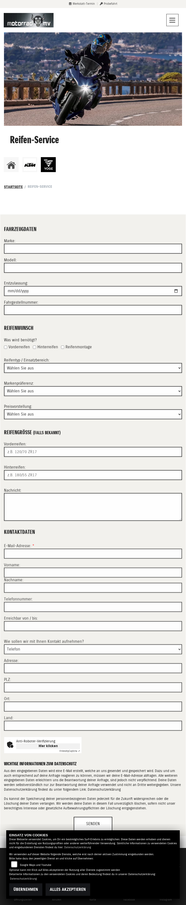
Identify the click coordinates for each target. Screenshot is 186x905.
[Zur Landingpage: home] (11, 164)
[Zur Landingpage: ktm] (29, 164)
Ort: (7, 720)
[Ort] (93, 728)
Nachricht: (12, 501)
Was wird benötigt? (20, 350)
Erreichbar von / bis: (21, 639)
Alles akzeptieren (68, 889)
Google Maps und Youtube (35, 865)
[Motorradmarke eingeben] (93, 259)
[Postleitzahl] (93, 709)
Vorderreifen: (15, 454)
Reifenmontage (78, 357)
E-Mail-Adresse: (19, 567)
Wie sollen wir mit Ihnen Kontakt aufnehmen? (44, 662)
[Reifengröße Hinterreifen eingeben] (93, 486)
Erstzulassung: (16, 293)
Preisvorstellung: (18, 417)
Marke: (9, 251)
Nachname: (13, 601)
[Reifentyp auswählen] (93, 379)
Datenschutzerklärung (104, 789)
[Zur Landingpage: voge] (48, 164)
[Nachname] (93, 609)
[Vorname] (93, 594)
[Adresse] (93, 690)
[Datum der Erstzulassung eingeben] (93, 302)
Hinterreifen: (15, 477)
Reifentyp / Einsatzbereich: (27, 371)
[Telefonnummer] (93, 628)
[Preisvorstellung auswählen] (93, 425)
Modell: (10, 270)
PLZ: (7, 701)
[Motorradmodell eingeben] (93, 278)
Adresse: (11, 681)
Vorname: (12, 586)
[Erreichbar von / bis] (93, 647)
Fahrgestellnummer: (21, 313)
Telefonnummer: (18, 620)
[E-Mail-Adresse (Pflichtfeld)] (93, 575)
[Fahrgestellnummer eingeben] (93, 321)
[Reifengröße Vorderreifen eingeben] (93, 462)
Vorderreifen (19, 357)
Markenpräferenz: (19, 393)
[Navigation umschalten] (172, 20)
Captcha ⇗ (70, 751)
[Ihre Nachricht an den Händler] (93, 518)
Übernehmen (25, 889)
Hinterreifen (47, 357)
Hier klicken (48, 746)
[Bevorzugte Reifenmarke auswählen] (93, 402)
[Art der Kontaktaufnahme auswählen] (93, 670)
